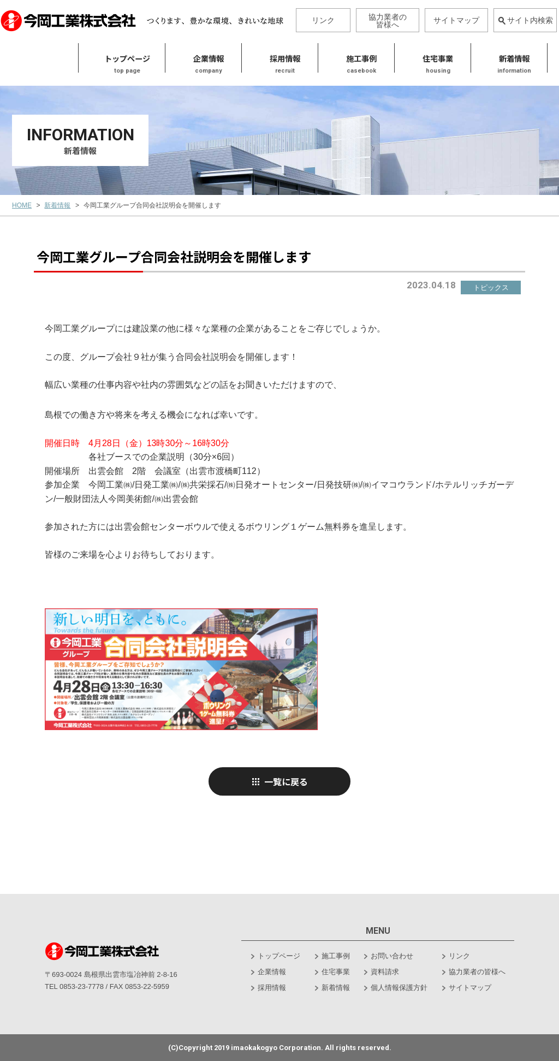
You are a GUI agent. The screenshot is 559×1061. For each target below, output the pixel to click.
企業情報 (272, 972)
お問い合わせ (392, 956)
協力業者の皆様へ (387, 21)
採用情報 (201, 58)
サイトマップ (456, 20)
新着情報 (431, 58)
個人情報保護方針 (399, 987)
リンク (323, 20)
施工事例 (278, 58)
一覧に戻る (280, 781)
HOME (22, 205)
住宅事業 (354, 58)
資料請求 (385, 972)
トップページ (43, 58)
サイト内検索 (525, 20)
